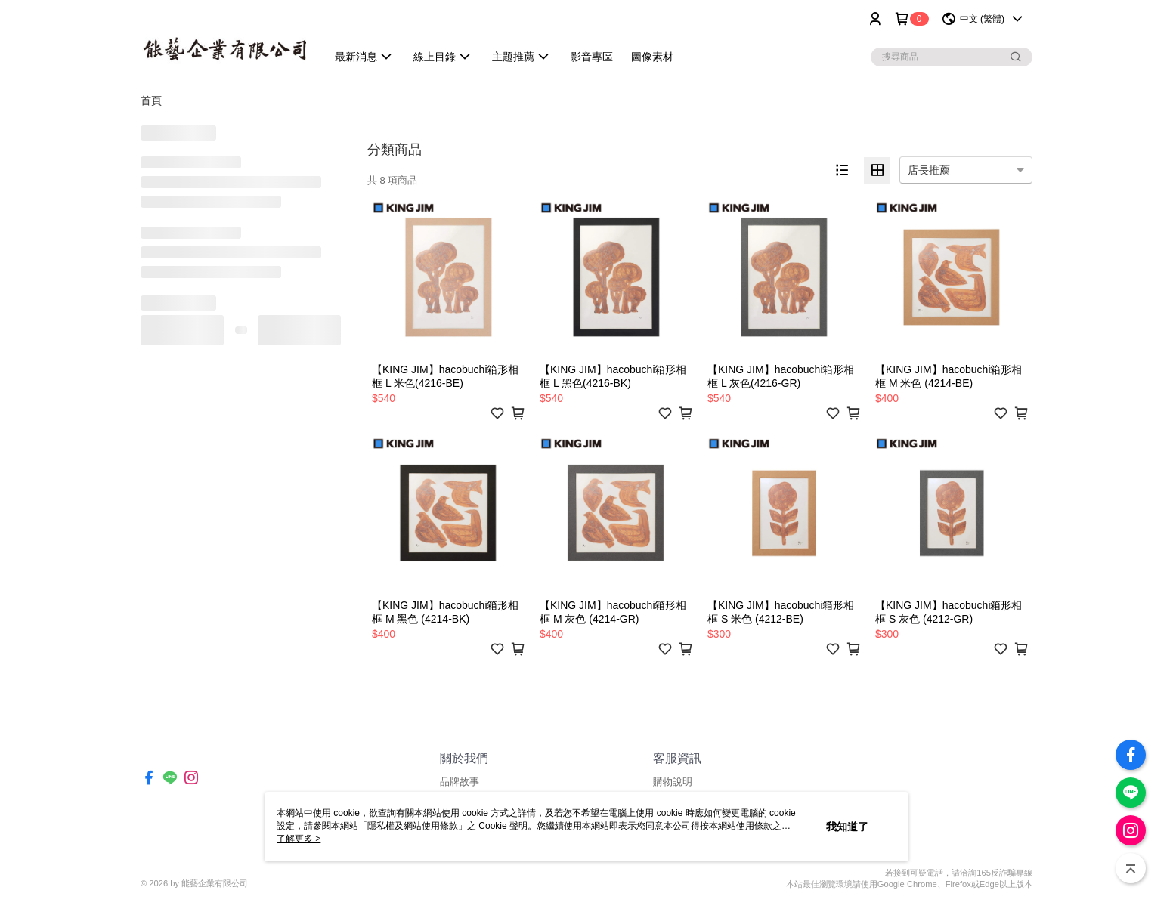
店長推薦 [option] (929, 170)
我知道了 (847, 827)
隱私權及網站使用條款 (412, 826)
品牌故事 (459, 781)
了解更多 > (298, 838)
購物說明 (672, 781)
